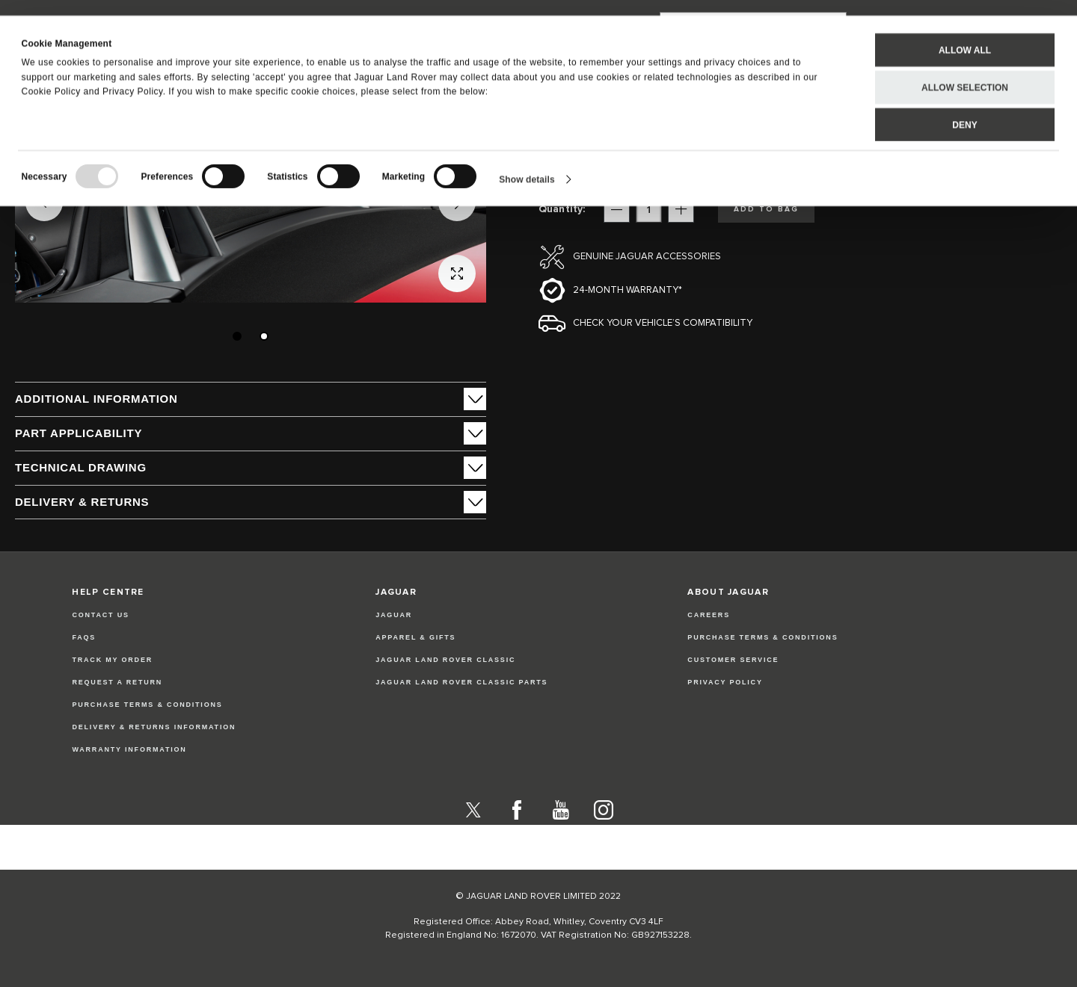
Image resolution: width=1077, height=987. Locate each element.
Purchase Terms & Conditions (147, 704)
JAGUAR (393, 615)
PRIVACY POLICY (724, 682)
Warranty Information (129, 749)
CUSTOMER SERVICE (733, 659)
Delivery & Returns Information (154, 727)
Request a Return (117, 682)
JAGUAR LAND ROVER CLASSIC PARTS (461, 682)
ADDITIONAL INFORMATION (96, 398)
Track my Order (112, 659)
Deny (964, 109)
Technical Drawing (81, 467)
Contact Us (100, 615)
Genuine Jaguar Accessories (647, 257)
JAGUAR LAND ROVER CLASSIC (445, 659)
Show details (527, 163)
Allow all (965, 34)
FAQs (84, 637)
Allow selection (964, 71)
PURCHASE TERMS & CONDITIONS (762, 637)
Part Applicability (78, 433)
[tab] (250, 399)
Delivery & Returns (82, 501)
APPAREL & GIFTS (415, 637)
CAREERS (708, 615)
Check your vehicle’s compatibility (662, 323)
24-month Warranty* (627, 290)
